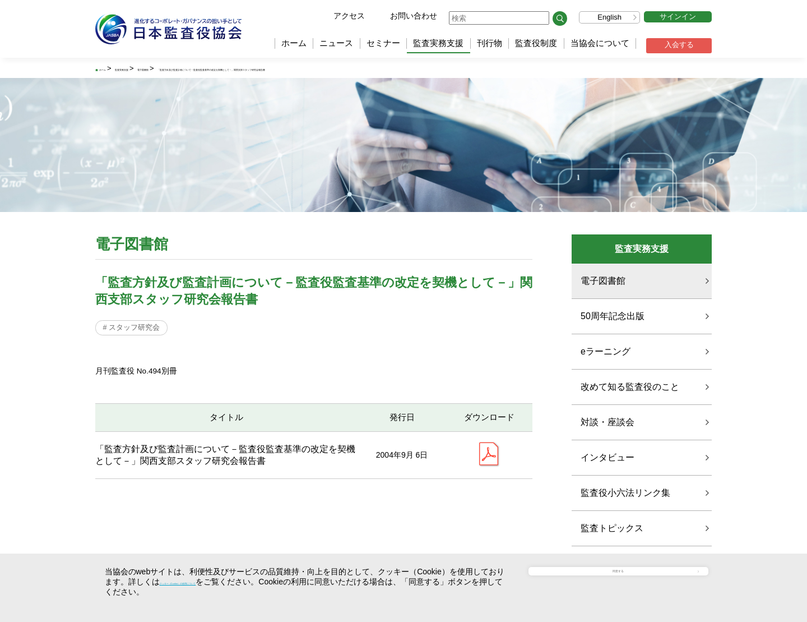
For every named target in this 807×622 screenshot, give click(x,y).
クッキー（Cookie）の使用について (223, 581)
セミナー (383, 43)
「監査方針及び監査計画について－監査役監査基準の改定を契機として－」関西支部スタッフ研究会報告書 (420, 68)
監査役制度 (536, 43)
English (609, 17)
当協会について (600, 43)
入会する (679, 44)
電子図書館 (215, 68)
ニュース (336, 43)
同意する (625, 580)
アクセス (349, 15)
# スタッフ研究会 (134, 330)
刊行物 (489, 43)
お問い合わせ (413, 15)
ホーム (294, 43)
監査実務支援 (438, 43)
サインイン (678, 16)
